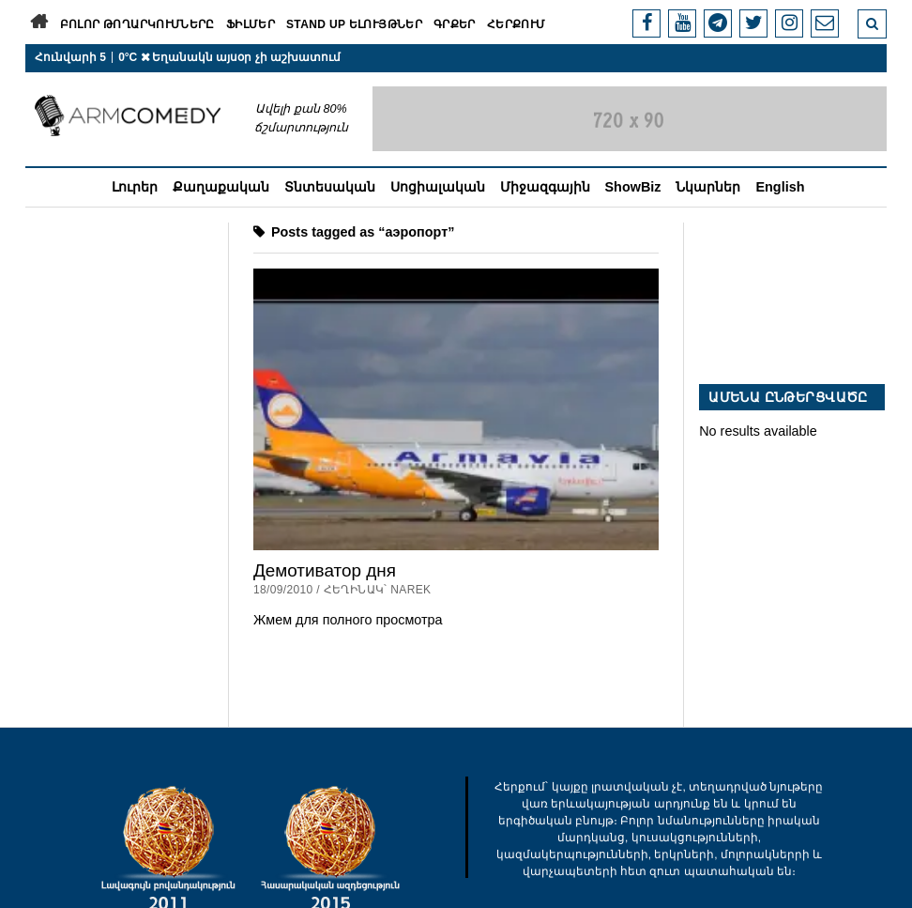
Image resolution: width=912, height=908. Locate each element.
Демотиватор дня (324, 570)
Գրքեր (454, 24)
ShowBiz (633, 186)
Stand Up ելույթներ (354, 24)
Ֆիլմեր (250, 24)
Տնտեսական (329, 186)
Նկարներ (708, 186)
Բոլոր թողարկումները (137, 24)
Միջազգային (545, 186)
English (779, 186)
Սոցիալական (437, 186)
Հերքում (516, 24)
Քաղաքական (221, 186)
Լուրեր (135, 186)
